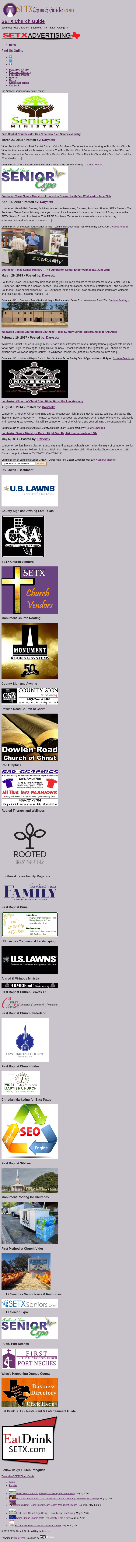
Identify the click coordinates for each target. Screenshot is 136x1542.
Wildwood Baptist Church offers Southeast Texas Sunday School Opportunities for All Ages (59, 331)
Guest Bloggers (19, 82)
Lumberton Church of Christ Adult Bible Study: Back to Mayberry (42, 401)
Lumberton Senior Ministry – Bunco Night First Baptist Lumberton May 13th (49, 433)
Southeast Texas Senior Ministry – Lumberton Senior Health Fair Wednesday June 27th (56, 196)
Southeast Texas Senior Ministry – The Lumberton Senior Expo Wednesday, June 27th (56, 269)
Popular (13, 1485)
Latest (12, 1482)
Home (12, 44)
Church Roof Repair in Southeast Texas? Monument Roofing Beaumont (52, 1505)
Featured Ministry (20, 72)
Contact (14, 85)
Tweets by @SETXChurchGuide (18, 1476)
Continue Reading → (95, 164)
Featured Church (19, 69)
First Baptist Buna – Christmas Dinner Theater (38, 1525)
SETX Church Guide (23, 21)
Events (13, 77)
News (12, 80)
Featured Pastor (19, 74)
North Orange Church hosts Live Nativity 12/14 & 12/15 (44, 1518)
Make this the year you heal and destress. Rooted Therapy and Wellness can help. (57, 1498)
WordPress (19, 1538)
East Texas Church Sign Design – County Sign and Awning (45, 1493)
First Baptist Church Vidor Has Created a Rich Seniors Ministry (41, 134)
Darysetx (48, 139)
